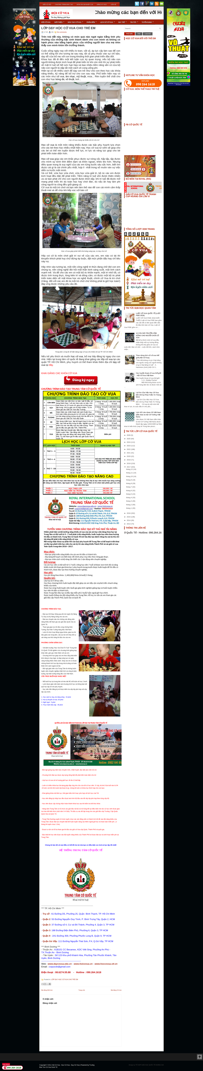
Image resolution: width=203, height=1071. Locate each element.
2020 (129, 456)
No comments (62, 32)
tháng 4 (129, 497)
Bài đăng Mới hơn (47, 990)
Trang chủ (81, 990)
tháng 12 (129, 469)
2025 (129, 439)
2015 (129, 517)
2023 (129, 446)
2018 (129, 463)
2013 (129, 524)
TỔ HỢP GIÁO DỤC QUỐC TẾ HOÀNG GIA (149, 1065)
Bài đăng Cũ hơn (116, 990)
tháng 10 (129, 476)
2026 (129, 435)
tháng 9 (129, 480)
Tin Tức (135, 21)
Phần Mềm (92, 21)
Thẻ (138, 34)
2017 (129, 467)
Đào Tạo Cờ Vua (76, 21)
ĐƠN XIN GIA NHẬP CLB (85, 4)
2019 (129, 460)
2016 (129, 513)
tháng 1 (129, 508)
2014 (129, 520)
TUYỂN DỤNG (148, 21)
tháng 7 (129, 487)
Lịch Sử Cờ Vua (108, 21)
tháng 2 (129, 505)
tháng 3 (129, 501)
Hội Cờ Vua (45, 22)
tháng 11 (129, 473)
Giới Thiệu (60, 21)
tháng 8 (129, 483)
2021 (129, 453)
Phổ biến (129, 34)
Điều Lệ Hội (47, 4)
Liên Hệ (113, 4)
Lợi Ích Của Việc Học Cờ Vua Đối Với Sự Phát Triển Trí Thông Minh (148, 395)
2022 (129, 449)
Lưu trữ (147, 34)
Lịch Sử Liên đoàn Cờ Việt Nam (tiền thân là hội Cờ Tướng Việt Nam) (148, 414)
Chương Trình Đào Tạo (64, 4)
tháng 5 (129, 494)
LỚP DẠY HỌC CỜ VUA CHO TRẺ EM (68, 28)
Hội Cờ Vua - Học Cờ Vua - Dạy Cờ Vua (66, 1065)
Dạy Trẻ (123, 21)
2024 (129, 442)
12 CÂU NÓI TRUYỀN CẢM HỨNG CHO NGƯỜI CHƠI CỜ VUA (147, 335)
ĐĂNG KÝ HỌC (102, 4)
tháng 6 (129, 490)
